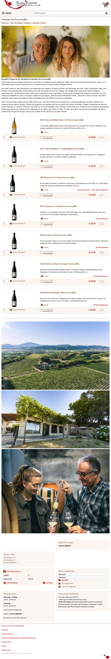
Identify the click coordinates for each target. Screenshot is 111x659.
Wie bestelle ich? (10, 557)
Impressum (28, 653)
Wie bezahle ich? (10, 560)
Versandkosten (48, 138)
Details (46, 132)
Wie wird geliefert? (10, 562)
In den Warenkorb (19, 137)
